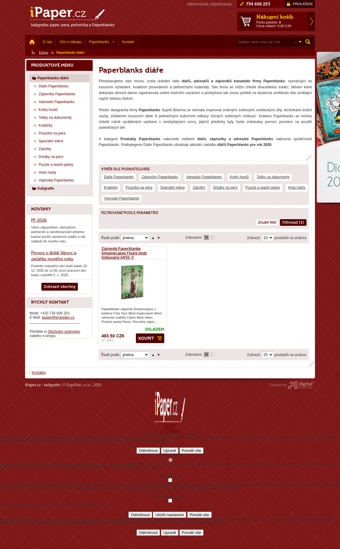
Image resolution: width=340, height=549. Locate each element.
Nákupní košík (274, 17)
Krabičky (111, 187)
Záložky (199, 187)
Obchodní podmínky (64, 332)
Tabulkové (212, 237)
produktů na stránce (290, 238)
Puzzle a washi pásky (262, 187)
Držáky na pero (225, 187)
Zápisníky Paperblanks (160, 177)
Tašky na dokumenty (273, 177)
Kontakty (39, 373)
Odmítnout (148, 450)
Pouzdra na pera (139, 187)
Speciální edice (172, 187)
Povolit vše (191, 450)
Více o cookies (170, 431)
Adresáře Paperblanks (204, 177)
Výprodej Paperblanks (121, 198)
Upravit (169, 450)
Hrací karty (297, 187)
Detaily (170, 427)
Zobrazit (253, 238)
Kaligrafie (43, 188)
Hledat (308, 42)
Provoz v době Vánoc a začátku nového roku (53, 255)
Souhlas (170, 424)
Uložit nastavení (169, 515)
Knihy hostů (239, 177)
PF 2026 (39, 220)
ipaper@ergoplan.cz (58, 317)
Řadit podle (110, 238)
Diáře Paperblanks (119, 177)
